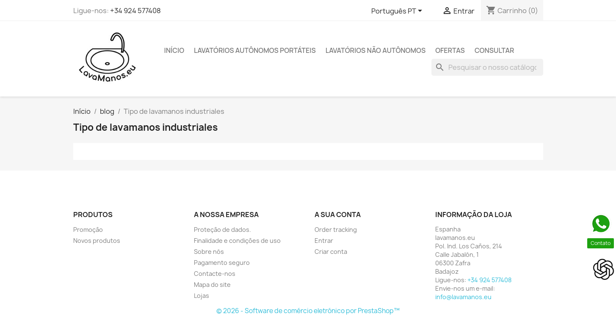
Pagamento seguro (222, 263)
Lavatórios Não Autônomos (375, 50)
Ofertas (450, 50)
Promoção (88, 230)
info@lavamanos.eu (463, 297)
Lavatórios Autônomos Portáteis (255, 50)
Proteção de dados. (222, 230)
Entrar (324, 241)
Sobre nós (209, 252)
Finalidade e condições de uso (237, 241)
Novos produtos (96, 241)
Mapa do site (212, 285)
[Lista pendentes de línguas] (398, 11)
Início (174, 50)
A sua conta (338, 214)
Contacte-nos (214, 274)
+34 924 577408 (135, 10)
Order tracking (336, 230)
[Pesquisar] (487, 67)
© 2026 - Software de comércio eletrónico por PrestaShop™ (308, 310)
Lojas (201, 296)
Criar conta (331, 252)
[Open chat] (603, 269)
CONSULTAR (494, 50)
